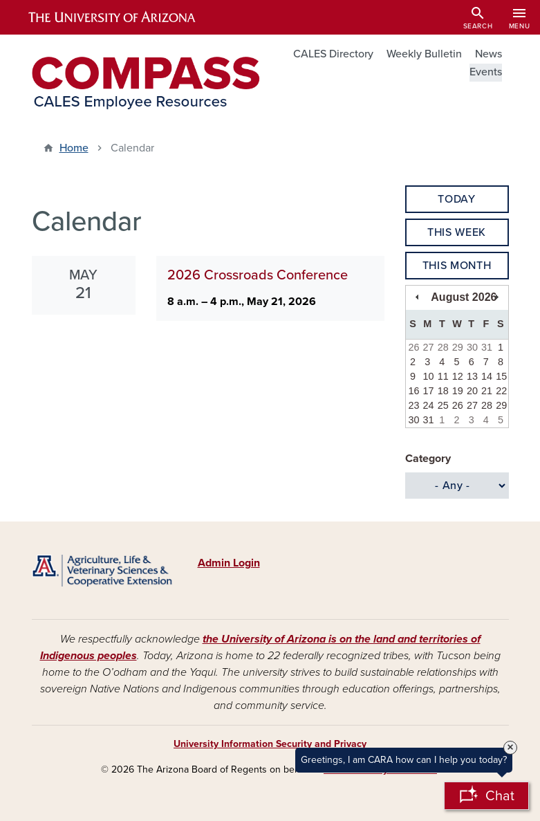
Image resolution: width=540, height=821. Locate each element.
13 (472, 376)
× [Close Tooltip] (510, 748)
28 (443, 347)
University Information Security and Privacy (270, 744)
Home (74, 148)
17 (428, 390)
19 (457, 390)
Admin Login (229, 563)
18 (443, 390)
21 (486, 390)
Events (485, 72)
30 (472, 347)
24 (428, 405)
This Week (456, 232)
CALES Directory (333, 54)
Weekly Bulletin (424, 54)
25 (443, 405)
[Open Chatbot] (486, 796)
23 (413, 405)
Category (428, 458)
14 (486, 376)
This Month (456, 266)
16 (413, 390)
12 (457, 376)
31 (486, 347)
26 (413, 347)
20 (472, 390)
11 (443, 376)
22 (501, 390)
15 (501, 376)
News (488, 54)
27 (428, 347)
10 (428, 376)
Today (456, 199)
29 (457, 347)
